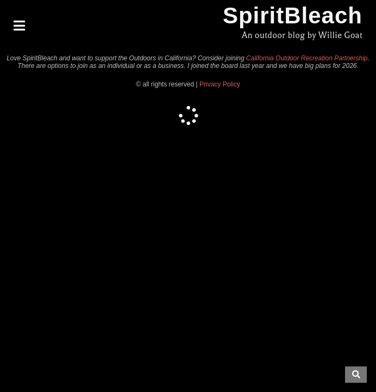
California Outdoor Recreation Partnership (306, 58)
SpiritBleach (292, 15)
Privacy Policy (219, 84)
